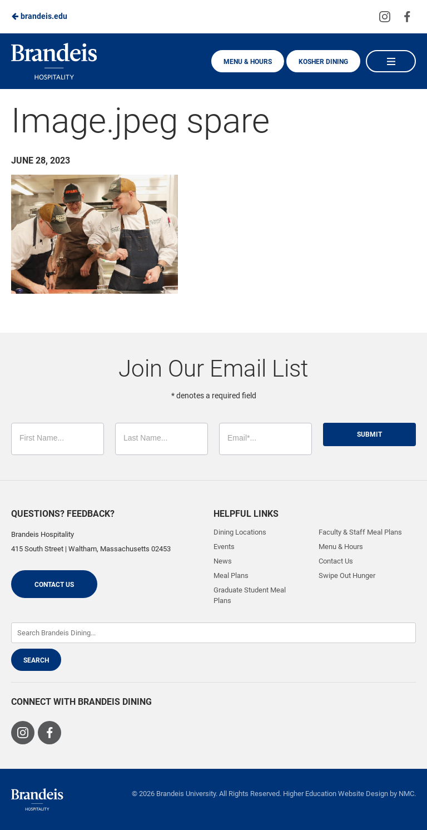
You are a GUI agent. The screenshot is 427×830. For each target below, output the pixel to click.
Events (224, 546)
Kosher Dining (323, 62)
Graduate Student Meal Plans (250, 595)
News (223, 561)
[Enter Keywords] (213, 632)
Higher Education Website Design (335, 793)
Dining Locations (240, 532)
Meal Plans (231, 575)
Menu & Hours (248, 62)
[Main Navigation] (391, 61)
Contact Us (54, 585)
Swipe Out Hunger (347, 575)
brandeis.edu (39, 16)
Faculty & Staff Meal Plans (360, 532)
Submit (369, 434)
